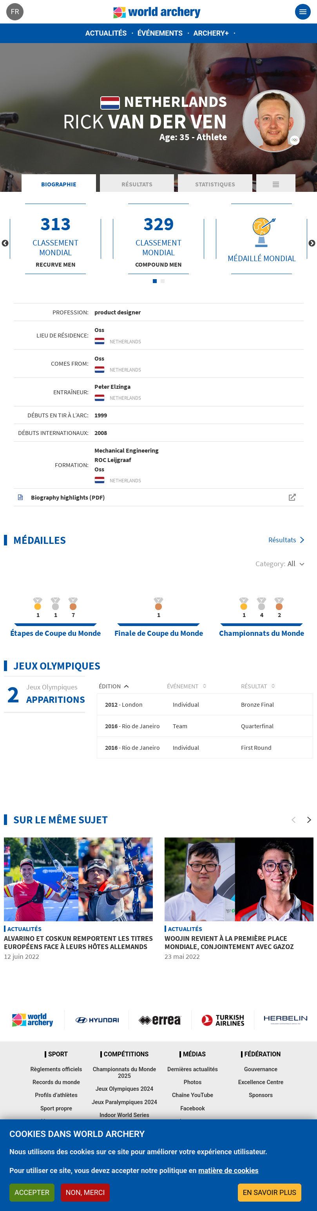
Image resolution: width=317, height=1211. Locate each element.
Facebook (192, 1108)
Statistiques (215, 184)
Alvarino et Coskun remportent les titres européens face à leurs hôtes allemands (78, 942)
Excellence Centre (260, 1082)
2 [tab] (163, 281)
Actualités (106, 33)
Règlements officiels (56, 1069)
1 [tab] (155, 281)
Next (312, 243)
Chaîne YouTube (192, 1095)
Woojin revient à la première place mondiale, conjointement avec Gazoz (229, 942)
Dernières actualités (192, 1069)
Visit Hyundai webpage (97, 1020)
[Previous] (293, 820)
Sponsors (261, 1095)
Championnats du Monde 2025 (124, 1072)
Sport (58, 1054)
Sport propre (56, 1108)
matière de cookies (228, 1170)
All (291, 563)
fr (15, 11)
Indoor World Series (124, 1115)
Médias (194, 1054)
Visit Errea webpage (160, 1020)
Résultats (136, 184)
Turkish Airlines (222, 1020)
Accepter (31, 1192)
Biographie (58, 184)
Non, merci (85, 1192)
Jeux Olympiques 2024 (125, 1089)
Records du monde (56, 1082)
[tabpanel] (55, 239)
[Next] (309, 820)
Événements (160, 33)
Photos (193, 1082)
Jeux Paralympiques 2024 (124, 1102)
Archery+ (210, 33)
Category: (270, 563)
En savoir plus (269, 1192)
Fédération (263, 1054)
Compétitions (126, 1054)
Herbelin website (285, 1020)
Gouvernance (260, 1069)
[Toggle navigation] (303, 12)
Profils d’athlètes (56, 1095)
